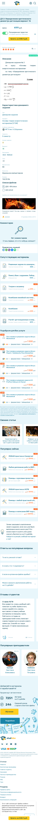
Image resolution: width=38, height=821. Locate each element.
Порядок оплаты (5, 794)
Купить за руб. (19, 39)
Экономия (3, 772)
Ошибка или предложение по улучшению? (14, 195)
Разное (2, 777)
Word (4, 155)
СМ (3, 161)
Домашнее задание (10, 115)
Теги (1, 782)
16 (3, 148)
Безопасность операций (8, 799)
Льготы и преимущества (8, 774)
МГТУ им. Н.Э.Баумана (12, 129)
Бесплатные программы (8, 767)
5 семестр (6, 136)
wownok (6, 217)
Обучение (9, 712)
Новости (3, 764)
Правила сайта (5, 789)
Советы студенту (6, 769)
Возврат (3, 797)
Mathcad (9, 155)
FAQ (1, 779)
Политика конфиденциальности (10, 792)
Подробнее (10, 721)
